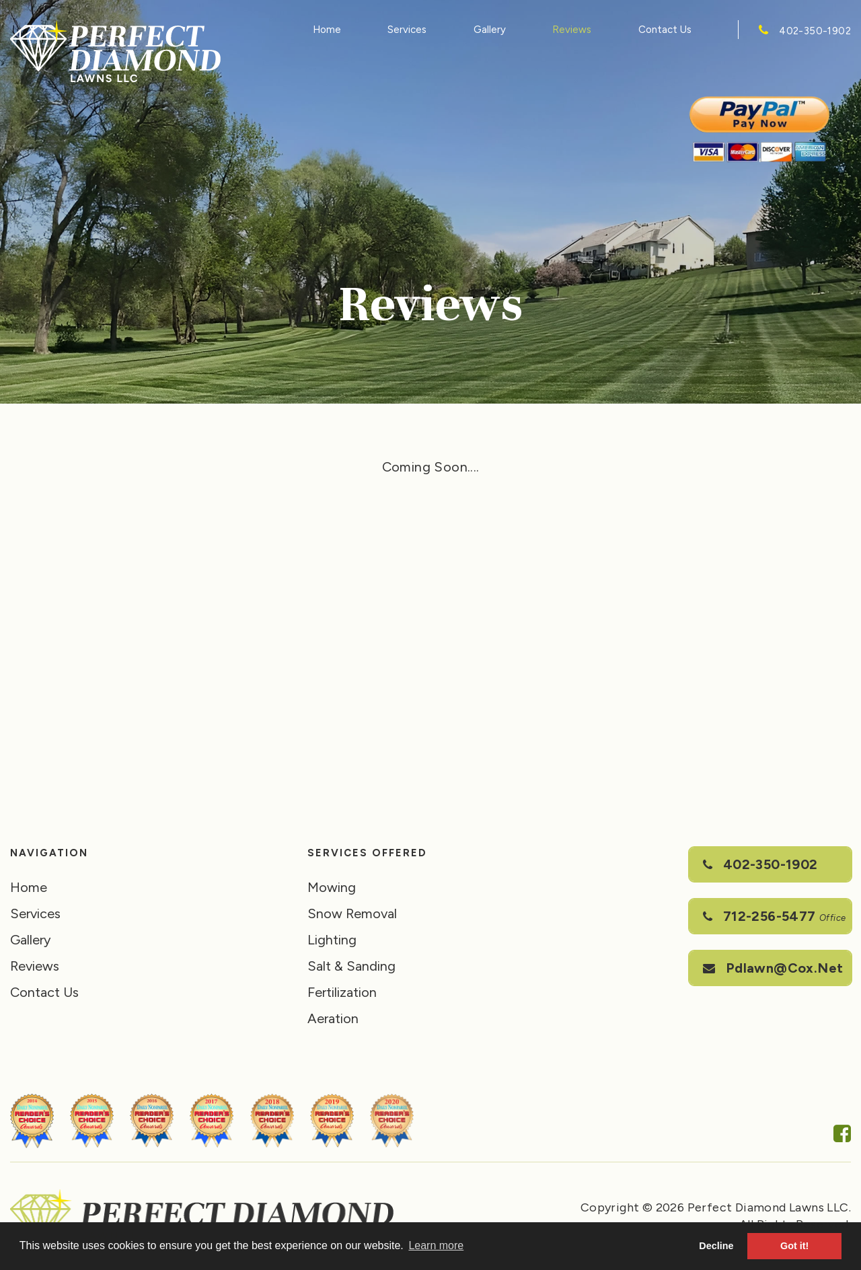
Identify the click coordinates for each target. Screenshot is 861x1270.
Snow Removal (352, 913)
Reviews (571, 30)
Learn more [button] (435, 1245)
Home (327, 30)
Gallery (490, 30)
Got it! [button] (794, 1245)
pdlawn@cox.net (773, 968)
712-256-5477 (774, 916)
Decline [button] (716, 1245)
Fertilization (342, 992)
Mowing (331, 887)
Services (406, 30)
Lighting (332, 940)
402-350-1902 (815, 31)
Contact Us (664, 30)
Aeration (333, 1018)
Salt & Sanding (351, 966)
